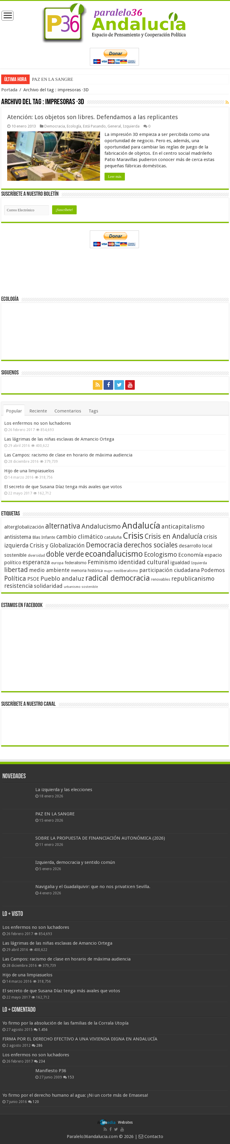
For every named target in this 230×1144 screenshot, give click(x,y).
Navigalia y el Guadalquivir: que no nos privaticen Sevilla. (92, 886)
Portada (9, 89)
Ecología (74, 126)
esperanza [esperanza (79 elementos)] (36, 562)
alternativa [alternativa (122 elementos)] (62, 526)
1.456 (43, 1030)
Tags (93, 411)
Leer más (114, 177)
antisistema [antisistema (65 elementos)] (17, 537)
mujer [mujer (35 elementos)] (108, 571)
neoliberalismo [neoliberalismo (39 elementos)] (126, 571)
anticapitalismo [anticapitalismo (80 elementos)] (183, 526)
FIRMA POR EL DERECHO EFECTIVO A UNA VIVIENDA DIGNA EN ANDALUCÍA (79, 1039)
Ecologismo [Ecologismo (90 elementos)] (160, 554)
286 (39, 1045)
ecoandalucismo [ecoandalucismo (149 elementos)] (114, 554)
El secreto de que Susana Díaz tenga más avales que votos (63, 486)
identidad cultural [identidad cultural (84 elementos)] (143, 562)
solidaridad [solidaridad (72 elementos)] (48, 586)
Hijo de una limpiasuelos (29, 471)
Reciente (38, 411)
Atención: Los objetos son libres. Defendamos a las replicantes (92, 117)
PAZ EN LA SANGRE (52, 79)
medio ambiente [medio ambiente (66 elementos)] (49, 570)
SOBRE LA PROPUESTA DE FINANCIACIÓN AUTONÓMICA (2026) (100, 838)
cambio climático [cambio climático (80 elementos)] (79, 536)
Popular (14, 411)
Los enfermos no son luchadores (37, 423)
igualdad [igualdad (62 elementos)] (180, 562)
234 (42, 1061)
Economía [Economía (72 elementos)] (190, 555)
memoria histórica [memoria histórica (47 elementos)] (87, 570)
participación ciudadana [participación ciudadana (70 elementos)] (169, 570)
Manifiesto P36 (50, 1070)
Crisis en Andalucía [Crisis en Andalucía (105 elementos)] (173, 536)
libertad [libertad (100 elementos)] (16, 569)
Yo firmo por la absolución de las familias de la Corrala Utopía (65, 1023)
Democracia (54, 126)
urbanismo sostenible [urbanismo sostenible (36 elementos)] (81, 587)
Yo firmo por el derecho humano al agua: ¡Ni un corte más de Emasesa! (75, 1095)
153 (71, 1077)
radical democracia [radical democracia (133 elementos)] (117, 577)
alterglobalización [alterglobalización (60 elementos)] (24, 527)
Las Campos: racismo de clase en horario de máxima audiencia (68, 455)
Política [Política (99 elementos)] (15, 578)
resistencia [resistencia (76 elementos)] (18, 585)
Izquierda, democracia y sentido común (75, 862)
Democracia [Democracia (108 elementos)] (104, 545)
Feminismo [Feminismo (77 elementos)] (102, 562)
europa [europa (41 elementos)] (57, 563)
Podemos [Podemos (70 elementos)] (213, 570)
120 (36, 1102)
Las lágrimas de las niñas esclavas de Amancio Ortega (59, 439)
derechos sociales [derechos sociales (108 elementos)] (151, 545)
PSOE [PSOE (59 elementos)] (33, 579)
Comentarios (68, 411)
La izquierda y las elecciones (63, 789)
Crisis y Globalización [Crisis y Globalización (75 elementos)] (57, 545)
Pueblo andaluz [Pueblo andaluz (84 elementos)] (62, 578)
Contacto (151, 1136)
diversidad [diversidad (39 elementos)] (36, 555)
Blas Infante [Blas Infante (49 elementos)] (43, 537)
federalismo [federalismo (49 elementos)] (76, 562)
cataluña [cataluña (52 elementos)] (113, 537)
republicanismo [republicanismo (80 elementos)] (192, 578)
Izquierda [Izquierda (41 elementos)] (199, 563)
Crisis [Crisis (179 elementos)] (133, 536)
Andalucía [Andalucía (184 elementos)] (141, 526)
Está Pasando (94, 126)
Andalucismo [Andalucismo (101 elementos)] (101, 526)
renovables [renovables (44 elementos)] (160, 579)
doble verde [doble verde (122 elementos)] (65, 554)
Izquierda (131, 126)
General (114, 126)
